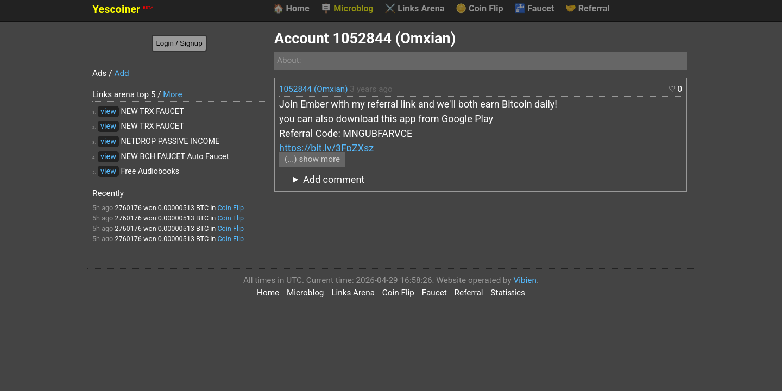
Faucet (534, 8)
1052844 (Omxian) (313, 89)
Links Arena (414, 8)
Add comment (333, 179)
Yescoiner (122, 9)
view (108, 111)
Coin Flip (479, 8)
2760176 (128, 208)
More (172, 94)
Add (121, 73)
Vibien (525, 280)
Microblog (347, 8)
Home (291, 8)
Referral (587, 8)
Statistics (507, 293)
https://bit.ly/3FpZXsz (326, 148)
